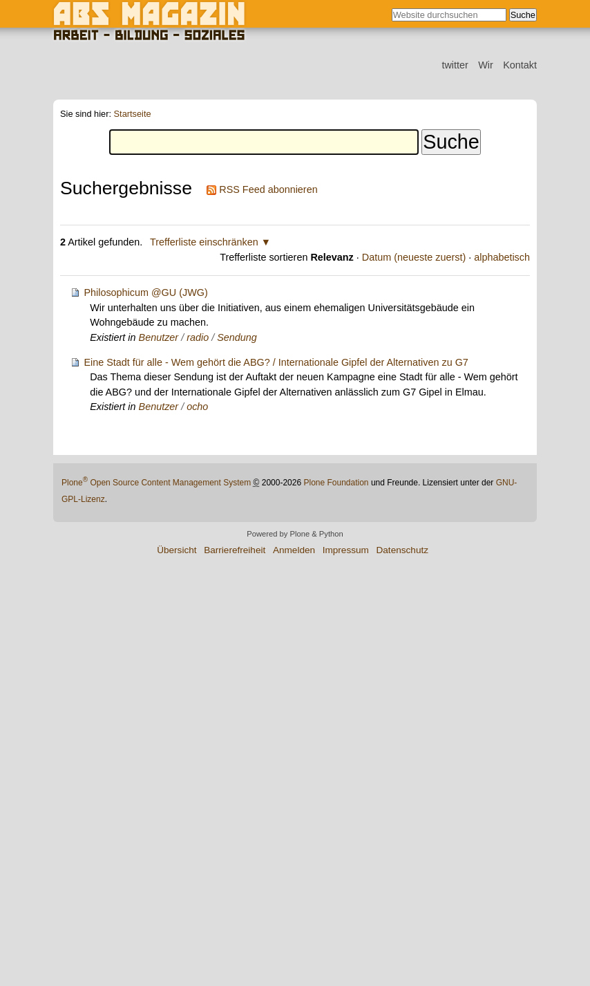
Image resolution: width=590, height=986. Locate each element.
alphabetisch (502, 257)
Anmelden (294, 550)
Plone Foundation (335, 482)
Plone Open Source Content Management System (156, 482)
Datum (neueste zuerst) (414, 257)
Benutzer (159, 337)
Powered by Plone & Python (295, 534)
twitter (454, 65)
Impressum (346, 550)
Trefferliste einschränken (204, 242)
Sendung (237, 337)
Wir (485, 65)
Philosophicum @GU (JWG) (145, 292)
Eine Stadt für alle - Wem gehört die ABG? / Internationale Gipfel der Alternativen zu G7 (276, 362)
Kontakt (520, 65)
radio (198, 337)
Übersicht (176, 550)
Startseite (132, 114)
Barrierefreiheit (234, 550)
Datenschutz (402, 550)
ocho (197, 406)
